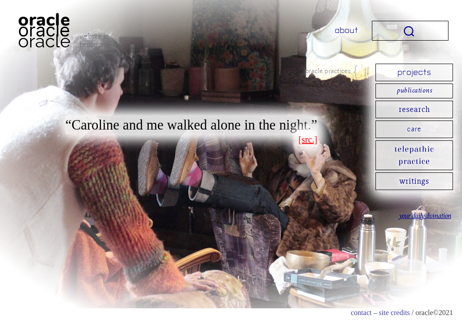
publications (414, 91)
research (414, 109)
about (346, 30)
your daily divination (424, 216)
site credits (394, 312)
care (414, 129)
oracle (44, 30)
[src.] (307, 139)
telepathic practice (414, 155)
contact (361, 312)
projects (414, 72)
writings (414, 181)
